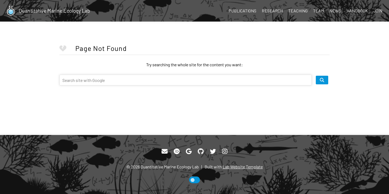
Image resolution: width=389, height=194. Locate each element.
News (335, 10)
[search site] (322, 80)
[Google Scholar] (189, 151)
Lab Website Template (243, 166)
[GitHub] (200, 151)
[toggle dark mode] (194, 179)
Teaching (298, 10)
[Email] (164, 151)
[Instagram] (225, 151)
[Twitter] (213, 151)
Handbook (357, 10)
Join (377, 10)
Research (272, 10)
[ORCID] (176, 151)
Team (318, 10)
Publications (242, 10)
